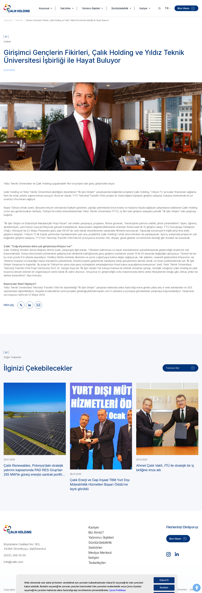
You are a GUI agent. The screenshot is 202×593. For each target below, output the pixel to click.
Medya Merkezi (100, 553)
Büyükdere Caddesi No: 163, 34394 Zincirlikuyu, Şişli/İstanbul (25, 546)
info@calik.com (13, 562)
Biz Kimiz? (96, 532)
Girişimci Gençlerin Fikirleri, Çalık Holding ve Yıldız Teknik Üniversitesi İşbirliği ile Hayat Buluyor (67, 20)
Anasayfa (8, 20)
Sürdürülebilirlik (119, 8)
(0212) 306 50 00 (15, 555)
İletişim (93, 558)
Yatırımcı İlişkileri (91, 8)
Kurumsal (44, 8)
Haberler (19, 20)
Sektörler (65, 8)
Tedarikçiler (97, 563)
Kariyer (143, 8)
